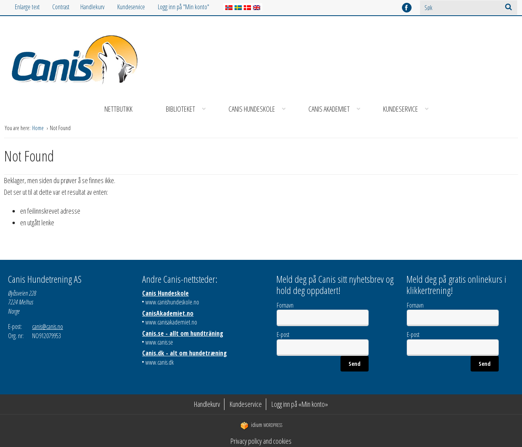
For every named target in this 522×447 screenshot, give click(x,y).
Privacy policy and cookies (261, 441)
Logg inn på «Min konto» (299, 404)
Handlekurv (92, 6)
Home (38, 128)
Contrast (60, 6)
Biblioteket (188, 109)
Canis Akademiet (337, 109)
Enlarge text (27, 6)
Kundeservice (131, 6)
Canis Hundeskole (259, 109)
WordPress (261, 425)
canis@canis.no (47, 326)
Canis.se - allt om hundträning (182, 333)
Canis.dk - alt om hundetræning (184, 353)
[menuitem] (98, 7)
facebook (407, 7)
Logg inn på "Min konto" (183, 6)
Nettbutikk (118, 109)
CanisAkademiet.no (168, 313)
